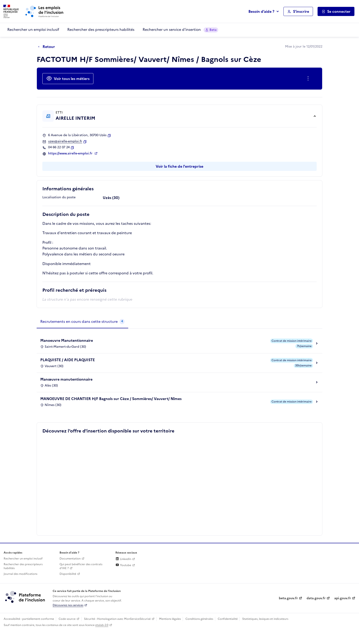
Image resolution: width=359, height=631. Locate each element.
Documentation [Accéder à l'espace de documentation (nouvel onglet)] (70, 559)
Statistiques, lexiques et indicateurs (265, 619)
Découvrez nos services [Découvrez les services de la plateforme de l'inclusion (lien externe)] (68, 605)
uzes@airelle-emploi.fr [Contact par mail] (65, 141)
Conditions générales (199, 619)
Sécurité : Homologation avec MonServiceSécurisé (117, 619)
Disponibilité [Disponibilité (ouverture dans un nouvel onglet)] (68, 574)
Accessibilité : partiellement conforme (29, 619)
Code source (67, 619)
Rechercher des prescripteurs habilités (100, 29)
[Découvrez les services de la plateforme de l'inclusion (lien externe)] (25, 597)
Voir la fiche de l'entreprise (179, 166)
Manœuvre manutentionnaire (66, 379)
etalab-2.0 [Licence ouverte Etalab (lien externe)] (101, 625)
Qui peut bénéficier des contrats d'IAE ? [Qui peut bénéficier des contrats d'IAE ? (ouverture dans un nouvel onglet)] (81, 566)
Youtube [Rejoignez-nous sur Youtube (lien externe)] (123, 565)
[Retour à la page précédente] (48, 46)
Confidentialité (228, 619)
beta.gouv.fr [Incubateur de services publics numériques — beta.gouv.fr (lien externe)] (288, 598)
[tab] (82, 321)
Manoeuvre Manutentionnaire (66, 340)
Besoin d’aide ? (261, 11)
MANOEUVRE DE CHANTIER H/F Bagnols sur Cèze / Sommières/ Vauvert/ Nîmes (111, 398)
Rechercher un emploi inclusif (33, 29)
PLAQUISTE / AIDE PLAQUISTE (67, 360)
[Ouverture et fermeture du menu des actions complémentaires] (309, 78)
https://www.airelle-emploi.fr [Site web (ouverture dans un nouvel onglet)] (70, 153)
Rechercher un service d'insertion (180, 29)
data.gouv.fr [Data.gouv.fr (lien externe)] (316, 598)
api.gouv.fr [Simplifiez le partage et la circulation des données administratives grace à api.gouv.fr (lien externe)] (342, 598)
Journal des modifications (20, 574)
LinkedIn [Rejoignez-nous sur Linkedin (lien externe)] (123, 559)
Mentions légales (170, 619)
